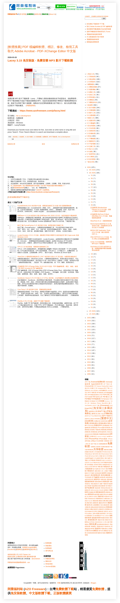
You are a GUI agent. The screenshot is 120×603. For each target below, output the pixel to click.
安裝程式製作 (98, 464)
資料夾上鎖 (107, 511)
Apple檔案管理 (97, 384)
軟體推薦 (48, 543)
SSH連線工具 (93, 401)
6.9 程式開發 (91, 159)
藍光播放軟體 (105, 505)
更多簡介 (34, 549)
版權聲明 (26, 549)
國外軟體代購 (31, 556)
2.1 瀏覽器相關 (92, 87)
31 (92, 175)
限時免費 (93, 524)
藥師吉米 (48, 561)
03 (92, 301)
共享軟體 (98, 449)
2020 (89, 332)
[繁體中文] (106, 418)
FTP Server (97, 386)
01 (92, 307)
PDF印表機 (88, 397)
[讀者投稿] (104, 421)
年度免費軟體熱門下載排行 (18, 197)
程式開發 (94, 496)
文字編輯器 (95, 477)
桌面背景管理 (89, 479)
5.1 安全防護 (91, 128)
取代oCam (92, 456)
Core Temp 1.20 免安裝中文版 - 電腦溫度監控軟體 (34, 289)
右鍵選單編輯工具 (90, 458)
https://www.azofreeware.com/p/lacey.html (42, 110)
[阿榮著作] (93, 436)
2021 (89, 329)
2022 (89, 326)
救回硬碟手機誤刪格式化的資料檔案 (99, 29)
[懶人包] (100, 413)
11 (92, 278)
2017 (89, 341)
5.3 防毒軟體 (91, 133)
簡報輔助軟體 (91, 498)
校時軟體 (102, 477)
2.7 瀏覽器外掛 (92, 102)
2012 (89, 356)
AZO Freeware (35, 589)
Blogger (93, 583)
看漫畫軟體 (91, 492)
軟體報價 (48, 548)
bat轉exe (109, 436)
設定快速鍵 (88, 511)
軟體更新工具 (104, 513)
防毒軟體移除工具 (99, 522)
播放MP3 (87, 475)
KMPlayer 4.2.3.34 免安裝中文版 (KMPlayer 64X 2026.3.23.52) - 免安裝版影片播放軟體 (47, 215)
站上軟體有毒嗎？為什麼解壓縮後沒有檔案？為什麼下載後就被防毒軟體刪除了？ (38, 185)
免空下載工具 (95, 444)
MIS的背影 (49, 564)
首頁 (43, 144)
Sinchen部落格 (50, 566)
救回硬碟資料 (95, 475)
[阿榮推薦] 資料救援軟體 (98, 432)
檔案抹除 (103, 479)
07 (92, 289)
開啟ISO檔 (101, 520)
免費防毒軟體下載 (106, 446)
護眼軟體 (101, 511)
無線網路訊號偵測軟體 (98, 486)
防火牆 (107, 522)
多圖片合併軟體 (106, 460)
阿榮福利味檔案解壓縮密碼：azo (19, 562)
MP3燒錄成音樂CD (94, 394)
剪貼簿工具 (92, 452)
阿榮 (58, 583)
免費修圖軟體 (103, 444)
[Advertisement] (43, 28)
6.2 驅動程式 (91, 141)
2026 (89, 167)
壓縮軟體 (99, 460)
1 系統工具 (90, 74)
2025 (89, 318)
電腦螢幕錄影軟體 (93, 39)
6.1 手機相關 (91, 138)
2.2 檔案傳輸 (91, 89)
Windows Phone (96, 403)
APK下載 (87, 382)
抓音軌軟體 (98, 473)
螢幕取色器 (102, 507)
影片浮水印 (102, 469)
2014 (89, 350)
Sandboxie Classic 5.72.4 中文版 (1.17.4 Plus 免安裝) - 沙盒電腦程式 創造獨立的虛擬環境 (47, 278)
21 (92, 202)
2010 (89, 362)
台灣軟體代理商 (21, 556)
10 (92, 280)
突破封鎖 (101, 496)
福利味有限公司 (13, 554)
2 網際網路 (90, 84)
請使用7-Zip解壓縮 (43, 190)
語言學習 (95, 511)
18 (92, 257)
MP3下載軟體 (53, 136)
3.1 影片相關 (29, 136)
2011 (89, 359)
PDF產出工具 (107, 397)
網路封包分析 (88, 501)
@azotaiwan (36, 558)
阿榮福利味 (30, 106)
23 (92, 199)
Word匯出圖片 (107, 403)
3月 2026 (92, 173)
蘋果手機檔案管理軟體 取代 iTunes (98, 31)
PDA (101, 394)
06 (92, 292)
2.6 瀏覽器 (90, 100)
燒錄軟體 (97, 488)
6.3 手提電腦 (91, 144)
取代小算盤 (99, 456)
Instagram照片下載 (104, 388)
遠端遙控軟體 (96, 518)
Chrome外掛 (89, 386)
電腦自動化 (104, 528)
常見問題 (23, 14)
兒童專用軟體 (89, 449)
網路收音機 (101, 501)
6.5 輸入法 (90, 149)
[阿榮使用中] (98, 425)
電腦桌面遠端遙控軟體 (94, 34)
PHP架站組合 (105, 399)
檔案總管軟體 (89, 481)
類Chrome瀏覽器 (92, 530)
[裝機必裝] (97, 421)
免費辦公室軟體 (96, 446)
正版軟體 (59, 593)
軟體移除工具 (90, 515)
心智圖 (106, 471)
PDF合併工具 (97, 397)
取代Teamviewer (104, 454)
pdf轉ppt (93, 441)
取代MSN (96, 454)
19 (92, 254)
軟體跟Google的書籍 (29, 547)
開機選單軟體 (108, 520)
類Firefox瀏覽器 (103, 530)
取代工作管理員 (107, 456)
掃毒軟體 (109, 473)
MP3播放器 (100, 392)
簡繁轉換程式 (100, 498)
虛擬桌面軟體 (95, 507)
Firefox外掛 (105, 386)
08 (92, 286)
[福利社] (87, 418)
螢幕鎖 (87, 509)
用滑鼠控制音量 (106, 488)
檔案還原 (106, 481)
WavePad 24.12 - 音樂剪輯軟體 (101, 221)
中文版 (33, 593)
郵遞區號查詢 (105, 518)
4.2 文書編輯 (91, 123)
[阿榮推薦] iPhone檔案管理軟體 (100, 427)
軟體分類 (38, 14)
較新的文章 (11, 144)
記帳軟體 (101, 509)
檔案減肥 (109, 479)
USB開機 (101, 401)
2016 (89, 344)
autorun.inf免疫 (101, 436)
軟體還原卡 (98, 515)
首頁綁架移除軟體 (91, 533)
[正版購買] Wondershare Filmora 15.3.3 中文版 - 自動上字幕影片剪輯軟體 (100, 209)
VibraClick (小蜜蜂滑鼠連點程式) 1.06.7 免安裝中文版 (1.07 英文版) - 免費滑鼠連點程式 (47, 256)
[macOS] (88, 408)
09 (92, 283)
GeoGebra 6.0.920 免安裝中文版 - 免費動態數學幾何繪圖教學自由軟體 (100, 248)
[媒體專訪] (92, 411)
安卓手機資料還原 (95, 462)
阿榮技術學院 (50, 558)
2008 (89, 368)
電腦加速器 (100, 526)
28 (92, 184)
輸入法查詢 (105, 515)
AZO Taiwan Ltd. (25, 554)
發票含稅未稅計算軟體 (97, 490)
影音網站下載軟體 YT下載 (95, 24)
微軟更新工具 (99, 471)
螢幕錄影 (109, 507)
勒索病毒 (99, 452)
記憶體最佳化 (108, 509)
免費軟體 (45, 136)
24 (92, 196)
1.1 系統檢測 (91, 76)
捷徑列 (104, 473)
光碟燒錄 (106, 441)
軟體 (23, 593)
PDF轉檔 (88, 399)
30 (92, 178)
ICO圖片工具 (93, 388)
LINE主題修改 (94, 390)
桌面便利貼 (109, 477)
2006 (89, 374)
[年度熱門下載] (100, 411)
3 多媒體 (21, 136)
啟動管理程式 (100, 458)
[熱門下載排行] (107, 416)
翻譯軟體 (89, 505)
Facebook (11, 549)
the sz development (23, 116)
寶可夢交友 (49, 551)
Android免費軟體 (98, 382)
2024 (89, 320)
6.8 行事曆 (90, 156)
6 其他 (89, 136)
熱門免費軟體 (89, 488)
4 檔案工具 (90, 118)
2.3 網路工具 (91, 92)
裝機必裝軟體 (93, 509)
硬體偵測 (91, 494)
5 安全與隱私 (91, 125)
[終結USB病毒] (95, 418)
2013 (89, 353)
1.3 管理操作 (91, 82)
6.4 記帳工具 (91, 146)
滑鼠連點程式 (95, 484)
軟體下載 (44, 593)
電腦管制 (98, 528)
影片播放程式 (105, 466)
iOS (86, 439)
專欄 (99, 466)
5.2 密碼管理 (91, 131)
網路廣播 (95, 501)
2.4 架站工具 (91, 94)
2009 (89, 365)
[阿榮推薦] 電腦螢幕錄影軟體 (101, 434)
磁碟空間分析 (104, 494)
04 (92, 298)
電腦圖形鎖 (107, 526)
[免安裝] (15, 136)
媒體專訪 (19, 549)
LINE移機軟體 (102, 390)
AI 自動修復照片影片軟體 (95, 37)
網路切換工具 (108, 498)
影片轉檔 (109, 469)
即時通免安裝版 (106, 452)
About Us (52, 14)
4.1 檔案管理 (91, 120)
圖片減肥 (108, 458)
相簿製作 (106, 490)
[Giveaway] (104, 405)
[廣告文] (94, 413)
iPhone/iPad (93, 439)
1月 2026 (92, 314)
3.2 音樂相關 (38, 136)
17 (92, 260)
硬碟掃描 (108, 492)
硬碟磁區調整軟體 (93, 42)
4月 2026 (92, 170)
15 (92, 266)
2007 (89, 371)
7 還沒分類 (90, 162)
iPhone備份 (103, 439)
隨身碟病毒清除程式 (103, 524)
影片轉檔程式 (89, 471)
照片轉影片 (109, 486)
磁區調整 (97, 494)
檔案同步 (97, 479)
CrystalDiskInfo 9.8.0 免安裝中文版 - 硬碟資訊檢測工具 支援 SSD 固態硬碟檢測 (44, 205)
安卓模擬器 (90, 464)
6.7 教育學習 (91, 154)
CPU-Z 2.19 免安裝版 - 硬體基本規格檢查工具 (33, 247)
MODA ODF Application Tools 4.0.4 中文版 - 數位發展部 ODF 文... (100, 232)
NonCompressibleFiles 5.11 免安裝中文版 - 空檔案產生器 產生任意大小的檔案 (101, 225)
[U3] (111, 405)
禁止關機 (89, 496)
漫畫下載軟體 (104, 484)
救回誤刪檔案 (106, 475)
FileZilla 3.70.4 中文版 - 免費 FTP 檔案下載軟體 (33, 301)
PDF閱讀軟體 (96, 399)
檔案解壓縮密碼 (19, 188)
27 (92, 187)
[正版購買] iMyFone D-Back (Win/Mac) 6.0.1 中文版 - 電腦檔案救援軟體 (101, 216)
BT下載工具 (108, 384)
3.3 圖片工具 (91, 113)
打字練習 (91, 473)
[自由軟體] (89, 421)
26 (92, 190)
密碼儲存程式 (106, 464)
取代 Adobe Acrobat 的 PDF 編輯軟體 (99, 26)
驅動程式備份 (102, 533)
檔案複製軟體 (98, 481)
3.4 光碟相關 (91, 115)
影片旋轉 (95, 469)
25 (92, 193)
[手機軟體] (108, 413)
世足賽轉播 (99, 441)
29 (92, 181)
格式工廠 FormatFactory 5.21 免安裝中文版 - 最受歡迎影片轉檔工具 (40, 225)
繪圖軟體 (95, 503)
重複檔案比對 (92, 520)
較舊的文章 (75, 144)
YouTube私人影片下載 (92, 405)
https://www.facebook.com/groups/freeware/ (43, 192)
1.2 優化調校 (91, 79)
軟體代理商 (11, 556)
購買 (69, 593)
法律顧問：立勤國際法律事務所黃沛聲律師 (96, 16)
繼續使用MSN (103, 503)
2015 (89, 347)
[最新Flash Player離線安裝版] (93, 416)
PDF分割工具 (107, 394)
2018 (89, 338)
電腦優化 (93, 526)
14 (92, 269)
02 (92, 304)
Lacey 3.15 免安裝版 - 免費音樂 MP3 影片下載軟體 (40, 60)
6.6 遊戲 (90, 151)
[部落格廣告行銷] (104, 423)
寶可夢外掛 (93, 466)
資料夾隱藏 (96, 513)
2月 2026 (92, 311)
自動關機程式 (97, 505)
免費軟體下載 (65, 589)
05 (92, 295)
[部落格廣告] (93, 423)
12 (92, 275)
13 (92, 272)
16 (92, 263)
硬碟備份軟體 (100, 492)
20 (92, 205)
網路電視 (89, 503)
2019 (89, 335)
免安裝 (15, 593)
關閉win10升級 (89, 522)
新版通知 (48, 545)
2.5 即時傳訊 (91, 97)
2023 (89, 323)
